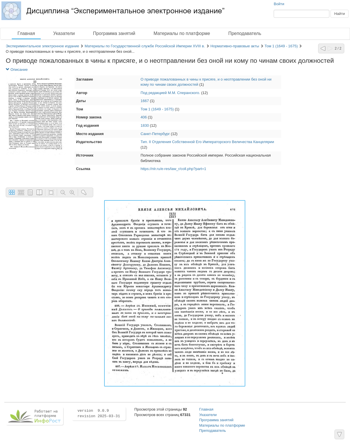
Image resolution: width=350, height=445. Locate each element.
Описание (17, 69)
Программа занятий (114, 33)
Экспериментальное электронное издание (42, 46)
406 (144, 117)
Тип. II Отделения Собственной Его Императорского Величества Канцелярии (207, 142)
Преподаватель (244, 33)
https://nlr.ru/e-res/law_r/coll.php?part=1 (173, 169)
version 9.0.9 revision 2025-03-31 (98, 413)
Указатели (64, 33)
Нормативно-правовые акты (234, 46)
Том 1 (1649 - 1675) (281, 46)
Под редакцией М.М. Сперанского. (170, 93)
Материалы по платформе (181, 33)
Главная (26, 33)
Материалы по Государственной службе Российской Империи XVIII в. (145, 46)
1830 (145, 125)
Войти (279, 4)
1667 (145, 101)
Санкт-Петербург (155, 134)
